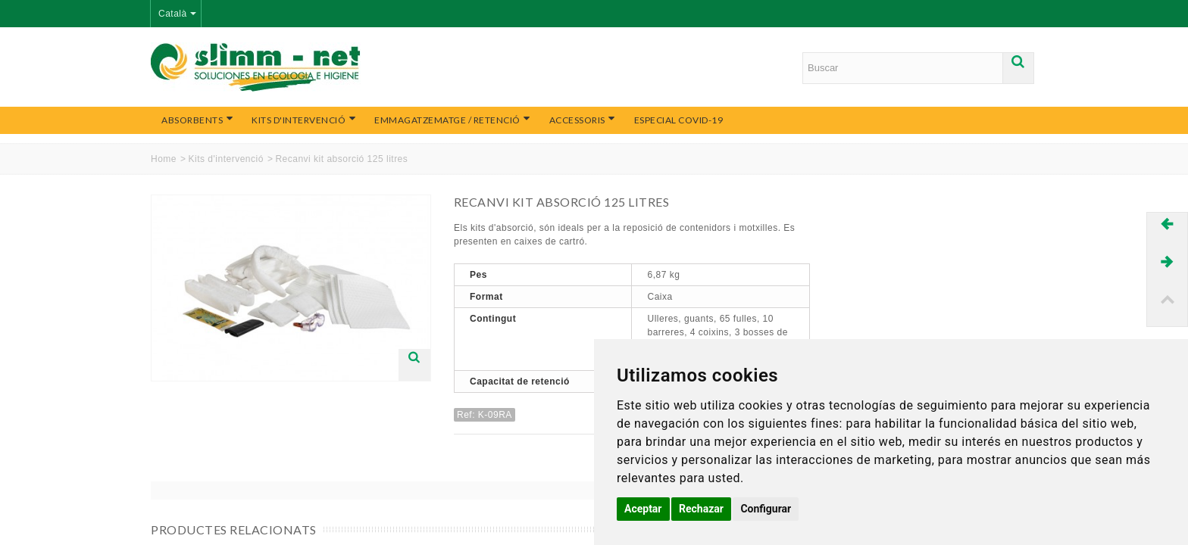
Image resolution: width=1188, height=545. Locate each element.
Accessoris (582, 120)
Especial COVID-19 (679, 120)
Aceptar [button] (643, 509)
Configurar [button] (765, 509)
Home (164, 159)
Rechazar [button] (701, 509)
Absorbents (197, 120)
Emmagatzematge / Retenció (452, 120)
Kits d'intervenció (304, 120)
